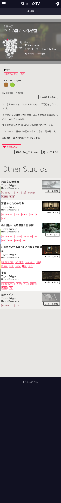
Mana (4, 188)
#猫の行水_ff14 (11, 74)
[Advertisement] (30, 343)
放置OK (24, 214)
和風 (18, 214)
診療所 (17, 240)
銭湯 (24, 266)
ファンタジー (27, 236)
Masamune (13, 188)
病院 (3, 240)
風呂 (23, 74)
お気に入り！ (13, 146)
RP (20, 236)
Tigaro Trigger (14, 92)
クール (18, 193)
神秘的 (11, 197)
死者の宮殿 (31, 193)
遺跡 (24, 240)
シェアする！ (52, 152)
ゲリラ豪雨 (19, 262)
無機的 (4, 197)
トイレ (18, 305)
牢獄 (11, 288)
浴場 (31, 214)
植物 (36, 236)
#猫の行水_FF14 (8, 193)
